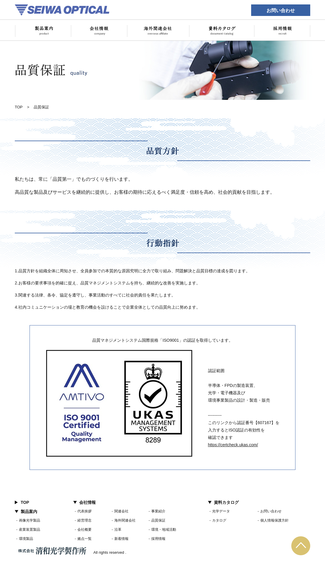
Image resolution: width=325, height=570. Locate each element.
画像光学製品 (29, 520)
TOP (19, 107)
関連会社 (121, 511)
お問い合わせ (280, 10)
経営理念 (84, 520)
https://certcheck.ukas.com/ (233, 444)
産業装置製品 (29, 529)
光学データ (221, 511)
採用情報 (158, 539)
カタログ (219, 520)
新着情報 (121, 539)
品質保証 (158, 520)
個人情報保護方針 (274, 520)
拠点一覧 (84, 539)
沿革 (117, 529)
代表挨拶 (84, 511)
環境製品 (26, 539)
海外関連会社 (125, 520)
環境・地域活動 (163, 529)
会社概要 (84, 529)
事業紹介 (158, 511)
